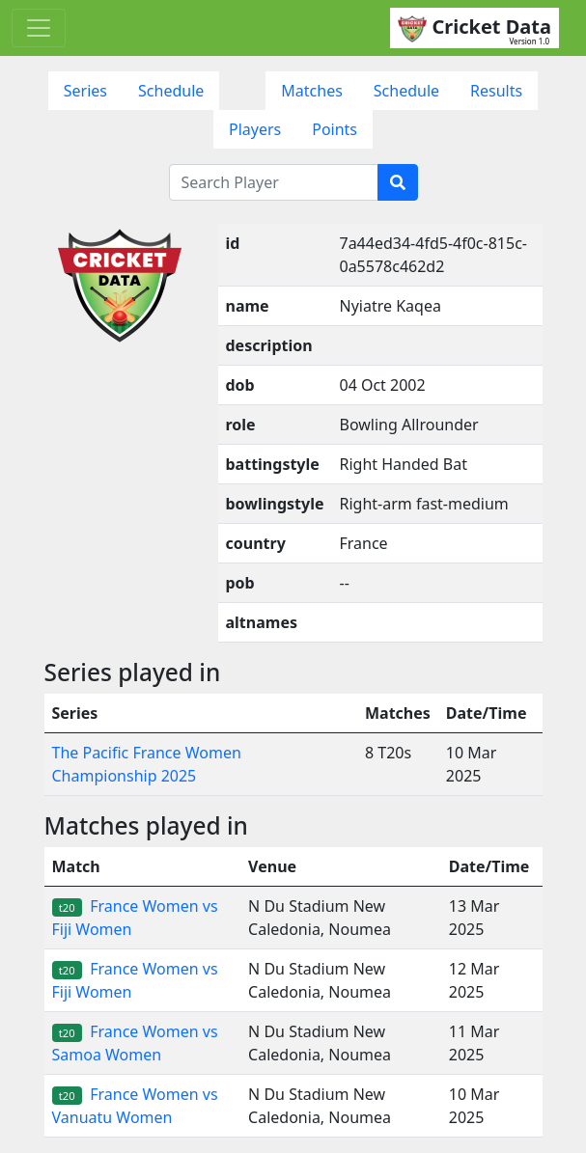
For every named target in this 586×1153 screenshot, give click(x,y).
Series (85, 90)
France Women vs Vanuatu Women (135, 1106)
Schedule (171, 90)
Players (255, 129)
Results (496, 90)
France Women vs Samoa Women (135, 1043)
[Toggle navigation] (39, 28)
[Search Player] (273, 182)
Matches (312, 90)
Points (334, 129)
